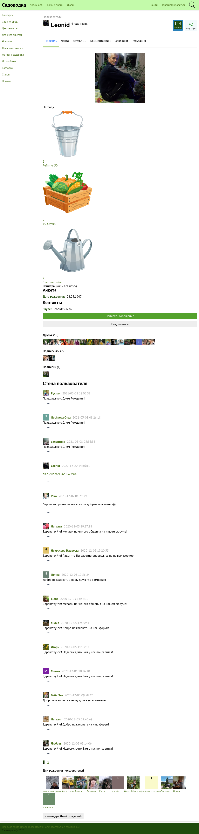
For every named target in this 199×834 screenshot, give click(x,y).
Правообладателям (31, 827)
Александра (68, 784)
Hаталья (56, 526)
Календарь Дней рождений (63, 816)
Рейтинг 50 (50, 165)
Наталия (56, 719)
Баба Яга (57, 695)
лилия (55, 623)
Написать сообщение (120, 316)
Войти (154, 5)
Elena (54, 599)
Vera (54, 496)
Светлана (167, 784)
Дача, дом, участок (13, 48)
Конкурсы (7, 15)
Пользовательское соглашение (62, 827)
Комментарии (55, 5)
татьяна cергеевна (151, 784)
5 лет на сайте (52, 282)
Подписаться (120, 324)
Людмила (93, 784)
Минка (55, 671)
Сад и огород (9, 21)
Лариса (80, 784)
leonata (118, 784)
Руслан (55, 393)
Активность (36, 5)
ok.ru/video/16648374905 (60, 474)
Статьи (6, 74)
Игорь (55, 647)
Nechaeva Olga (61, 417)
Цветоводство (10, 28)
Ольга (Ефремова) (133, 784)
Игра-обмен (9, 61)
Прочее (6, 81)
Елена (105, 784)
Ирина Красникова (52, 784)
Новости (7, 41)
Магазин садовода (13, 54)
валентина (58, 441)
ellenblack (49, 801)
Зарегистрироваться (173, 5)
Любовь (56, 743)
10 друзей (49, 224)
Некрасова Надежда (65, 550)
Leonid (55, 466)
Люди (70, 5)
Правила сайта (10, 827)
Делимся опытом (12, 35)
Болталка (7, 68)
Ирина (55, 574)
